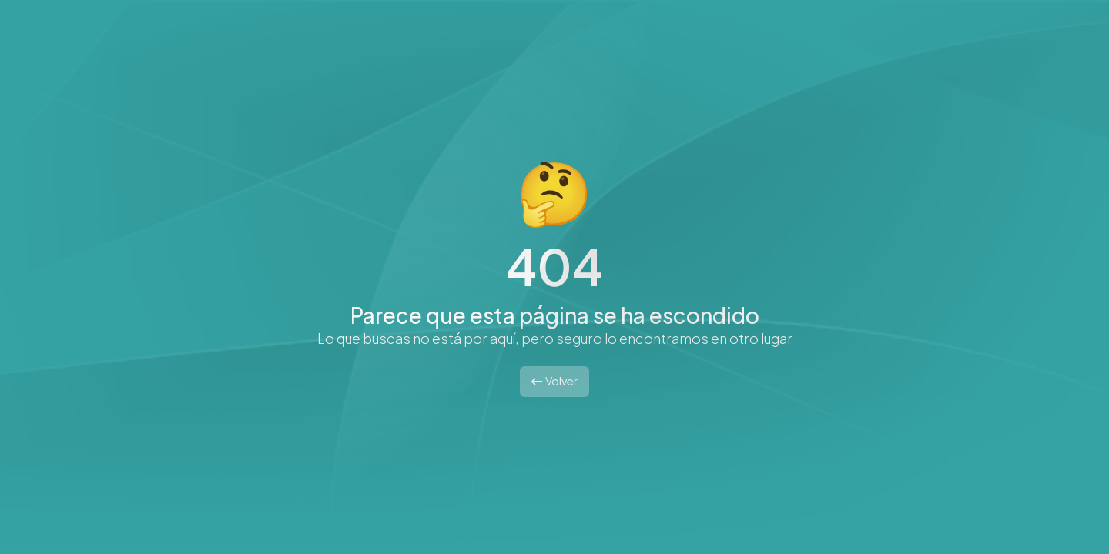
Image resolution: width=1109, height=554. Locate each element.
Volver (554, 381)
